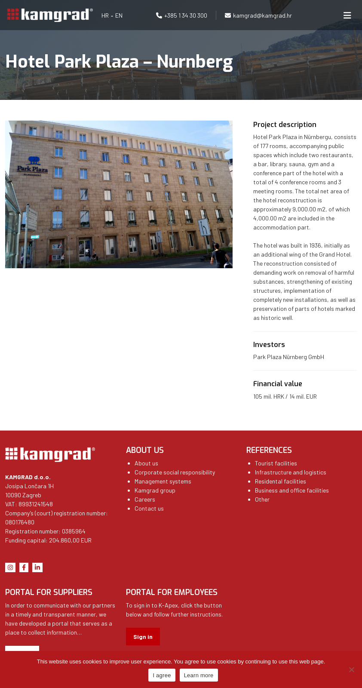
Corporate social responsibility (175, 472)
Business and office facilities (292, 490)
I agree (162, 675)
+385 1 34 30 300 (185, 15)
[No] (351, 669)
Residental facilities (280, 481)
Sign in (143, 636)
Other (262, 499)
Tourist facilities (276, 463)
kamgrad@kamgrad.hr (262, 15)
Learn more (199, 675)
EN (119, 15)
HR (105, 15)
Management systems (163, 481)
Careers (145, 499)
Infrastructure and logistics (290, 472)
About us (146, 463)
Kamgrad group (155, 490)
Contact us (149, 508)
